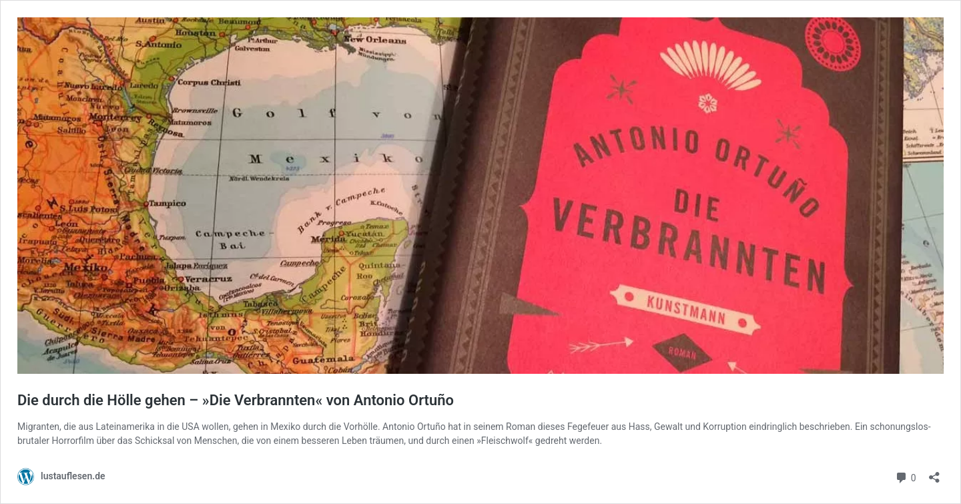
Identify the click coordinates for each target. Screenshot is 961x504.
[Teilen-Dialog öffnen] (934, 473)
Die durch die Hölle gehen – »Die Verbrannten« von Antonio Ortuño (235, 400)
